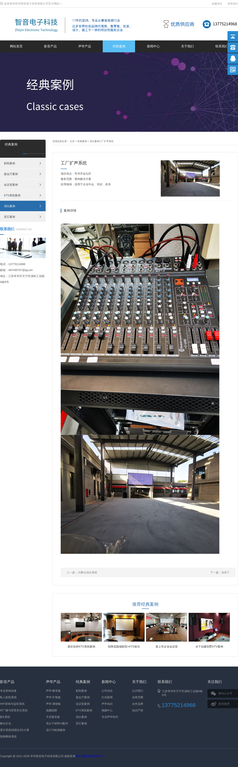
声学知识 (107, 703)
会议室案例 (11, 184)
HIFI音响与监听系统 (12, 703)
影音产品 (50, 46)
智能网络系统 (8, 736)
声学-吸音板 (53, 690)
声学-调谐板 (53, 703)
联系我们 (233, 3)
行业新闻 (107, 697)
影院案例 (9, 163)
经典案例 (119, 46)
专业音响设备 (8, 690)
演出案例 (9, 206)
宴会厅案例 (11, 174)
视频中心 (107, 710)
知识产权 (137, 710)
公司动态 (107, 690)
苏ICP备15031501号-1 (89, 756)
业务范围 (137, 697)
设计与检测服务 (55, 730)
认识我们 (137, 690)
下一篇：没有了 (220, 572)
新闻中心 (153, 46)
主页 (72, 141)
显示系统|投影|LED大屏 (14, 730)
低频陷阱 (51, 710)
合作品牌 (137, 703)
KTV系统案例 (12, 195)
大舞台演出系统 (87, 572)
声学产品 (84, 46)
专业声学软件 (110, 716)
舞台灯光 (5, 723)
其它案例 (9, 216)
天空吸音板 (53, 716)
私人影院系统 (8, 697)
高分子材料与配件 (57, 723)
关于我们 (187, 46)
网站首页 (16, 46)
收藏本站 (217, 3)
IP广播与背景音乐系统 (14, 710)
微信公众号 (225, 693)
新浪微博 (223, 703)
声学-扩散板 (53, 697)
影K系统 (5, 716)
